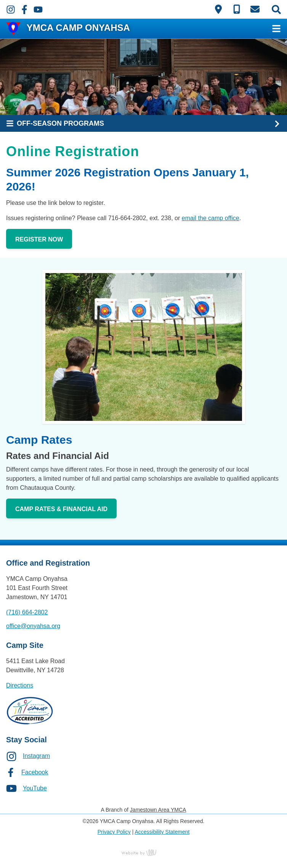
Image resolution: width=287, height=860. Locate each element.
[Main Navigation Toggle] (276, 28)
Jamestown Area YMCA (158, 810)
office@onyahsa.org (33, 626)
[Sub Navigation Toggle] (143, 123)
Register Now (39, 239)
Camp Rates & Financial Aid (61, 509)
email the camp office (210, 218)
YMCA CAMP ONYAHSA (78, 27)
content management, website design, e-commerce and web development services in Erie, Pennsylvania (144, 852)
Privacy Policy (114, 832)
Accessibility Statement (162, 832)
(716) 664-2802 (27, 612)
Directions (19, 685)
